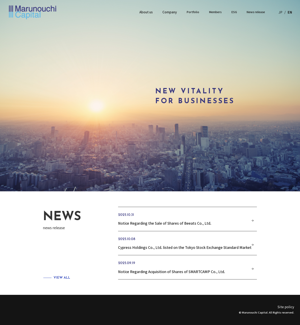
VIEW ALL (62, 277)
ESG (233, 12)
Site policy (285, 306)
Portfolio (191, 12)
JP (280, 12)
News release (255, 12)
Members (213, 12)
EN (290, 12)
